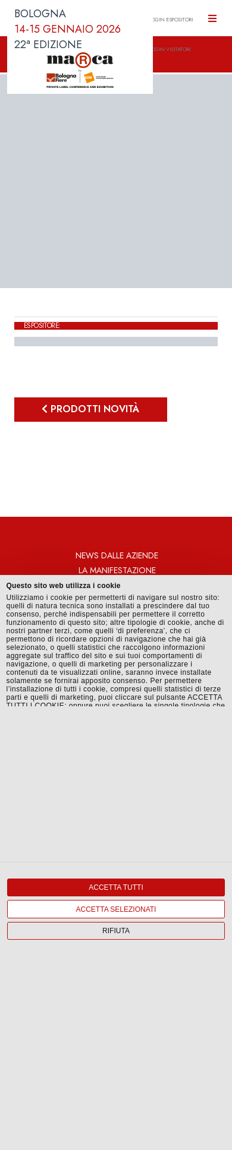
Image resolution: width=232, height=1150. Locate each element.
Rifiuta (116, 931)
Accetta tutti (116, 887)
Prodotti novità (90, 409)
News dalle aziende (117, 555)
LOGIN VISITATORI (169, 49)
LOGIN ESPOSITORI (171, 19)
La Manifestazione (117, 570)
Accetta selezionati (116, 909)
